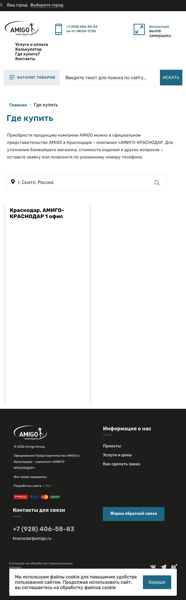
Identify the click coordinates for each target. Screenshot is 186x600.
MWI (48, 486)
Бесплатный (159, 27)
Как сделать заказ (121, 464)
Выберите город (47, 5)
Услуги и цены (117, 455)
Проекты (112, 446)
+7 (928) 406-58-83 (81, 27)
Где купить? (27, 54)
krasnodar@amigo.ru (32, 538)
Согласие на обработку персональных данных (41, 565)
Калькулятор (28, 49)
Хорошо (157, 582)
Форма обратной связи (133, 513)
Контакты (25, 59)
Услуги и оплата (31, 44)
